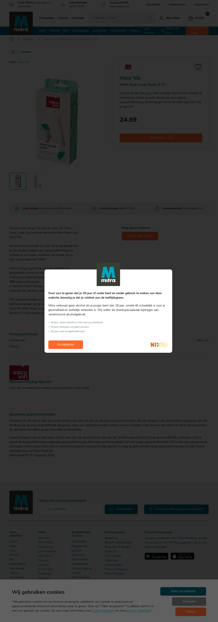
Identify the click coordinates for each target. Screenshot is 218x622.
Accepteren (65, 344)
